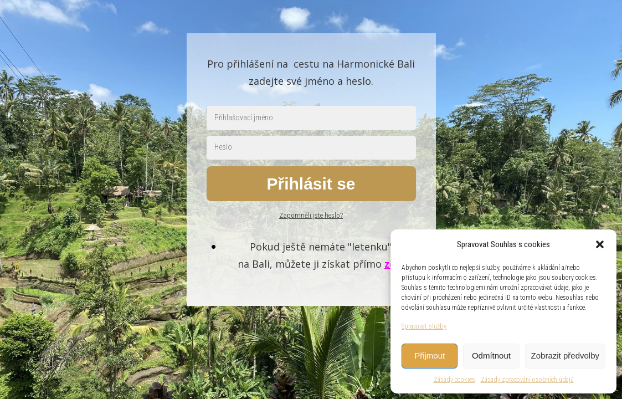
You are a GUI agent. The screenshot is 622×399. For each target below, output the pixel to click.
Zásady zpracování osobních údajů (527, 379)
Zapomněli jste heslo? (311, 215)
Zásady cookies (454, 379)
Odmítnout (491, 355)
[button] (599, 244)
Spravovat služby (424, 326)
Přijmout (429, 355)
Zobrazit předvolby (565, 355)
